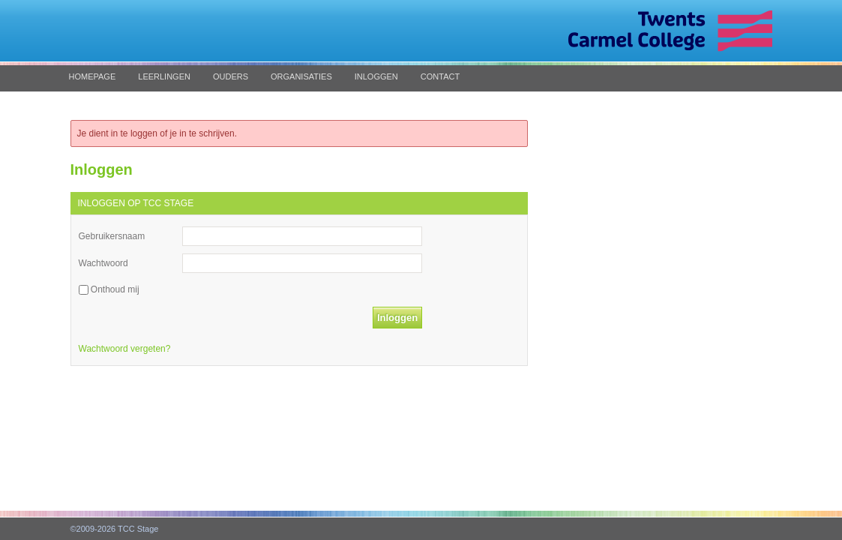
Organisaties (301, 76)
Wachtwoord (103, 263)
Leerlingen (164, 76)
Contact (440, 76)
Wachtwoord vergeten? (125, 349)
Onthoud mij (115, 289)
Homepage (92, 76)
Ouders (230, 76)
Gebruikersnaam (112, 236)
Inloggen (376, 76)
